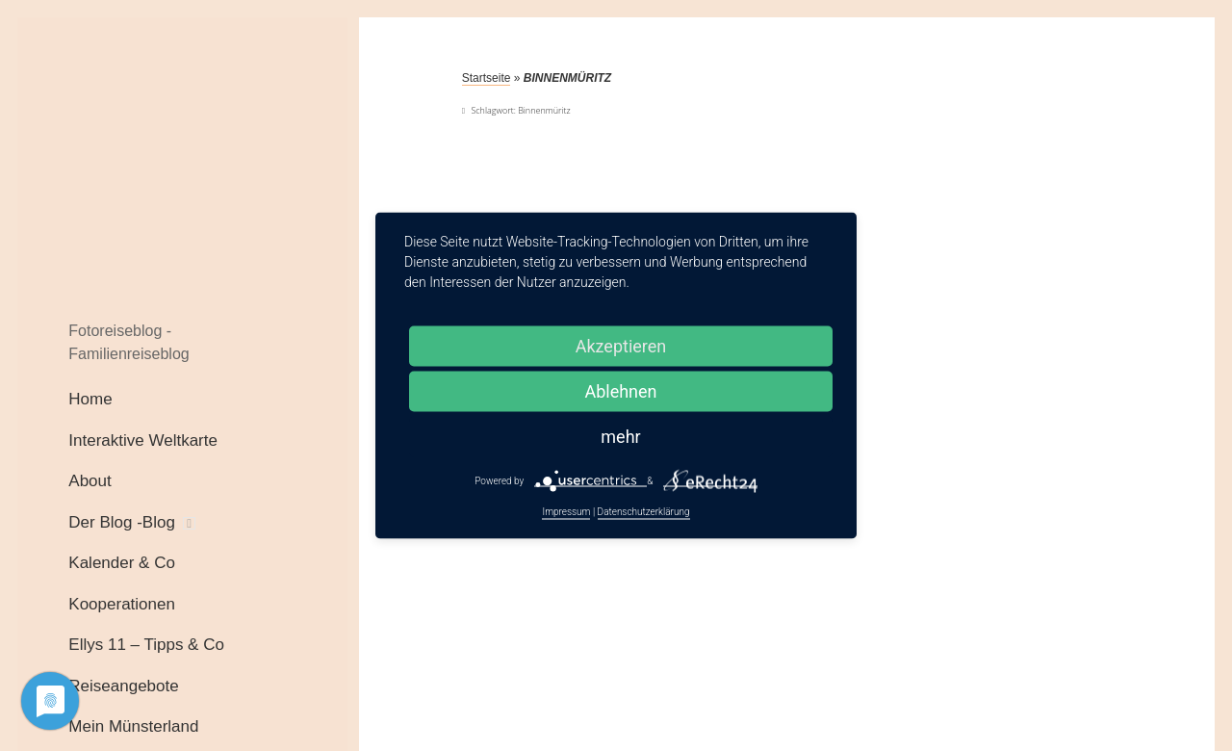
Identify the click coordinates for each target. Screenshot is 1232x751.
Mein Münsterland (133, 726)
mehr (620, 437)
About (89, 481)
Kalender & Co (121, 563)
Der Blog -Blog (121, 522)
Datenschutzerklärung (644, 511)
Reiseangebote (123, 686)
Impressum (566, 511)
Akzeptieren (621, 346)
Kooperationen (121, 604)
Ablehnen (620, 391)
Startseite (486, 78)
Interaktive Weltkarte (143, 440)
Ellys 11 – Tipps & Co (146, 644)
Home (90, 399)
